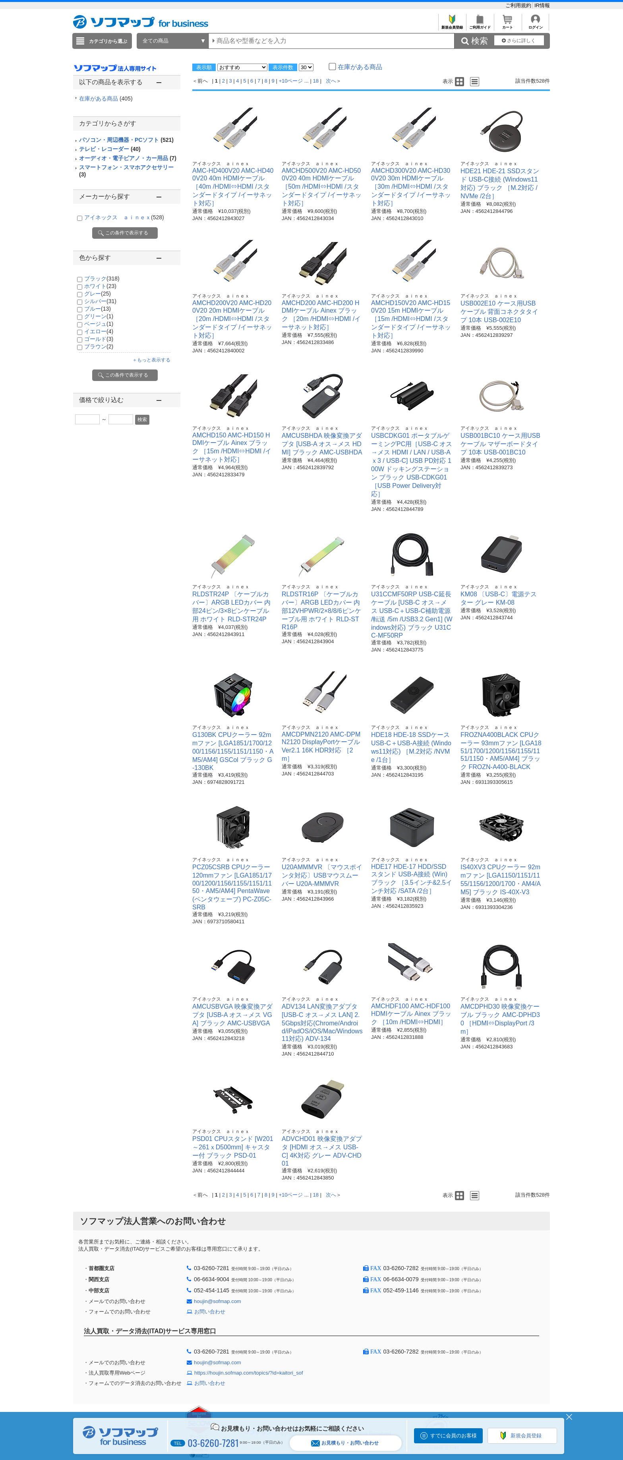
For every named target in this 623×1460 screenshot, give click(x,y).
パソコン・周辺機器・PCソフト (126, 140)
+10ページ (291, 81)
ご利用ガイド (480, 25)
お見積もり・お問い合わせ (345, 1443)
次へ (331, 81)
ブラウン (98, 346)
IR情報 (542, 5)
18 (316, 81)
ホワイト (100, 286)
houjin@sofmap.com (217, 1301)
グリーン (98, 316)
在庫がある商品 (106, 98)
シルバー (100, 301)
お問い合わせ (209, 1312)
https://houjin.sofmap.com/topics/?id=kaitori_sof (248, 1373)
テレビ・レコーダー (110, 149)
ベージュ (98, 324)
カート (507, 25)
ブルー (97, 309)
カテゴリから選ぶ (108, 41)
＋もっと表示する (151, 360)
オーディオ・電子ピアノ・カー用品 (127, 158)
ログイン (535, 25)
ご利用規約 (519, 5)
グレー (97, 293)
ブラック (102, 278)
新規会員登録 (452, 25)
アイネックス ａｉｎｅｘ (124, 217)
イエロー (98, 331)
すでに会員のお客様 (453, 1436)
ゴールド (98, 339)
